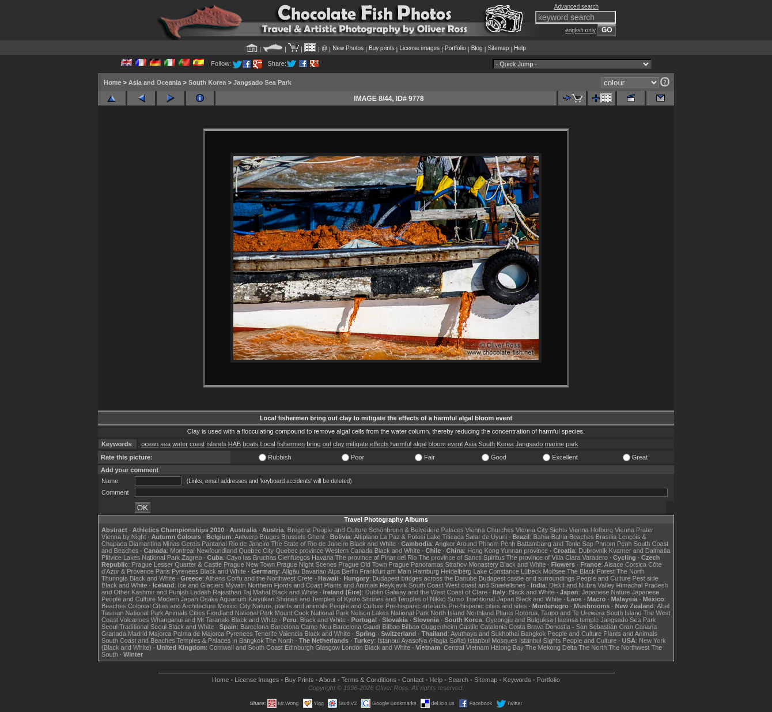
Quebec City (256, 550)
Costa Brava (526, 626)
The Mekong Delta (551, 647)
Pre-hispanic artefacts (415, 605)
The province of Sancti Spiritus (462, 557)
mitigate (357, 443)
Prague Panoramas (416, 564)
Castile (469, 626)
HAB (234, 443)
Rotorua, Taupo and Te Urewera (560, 612)
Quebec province (299, 550)
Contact (413, 679)
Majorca (160, 633)
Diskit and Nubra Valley (582, 585)
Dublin (374, 592)
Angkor (445, 543)
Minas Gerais (181, 543)
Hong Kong (483, 550)
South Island (624, 612)
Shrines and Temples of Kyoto (318, 599)
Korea (505, 443)
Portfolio (455, 48)
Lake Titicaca (445, 536)
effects (379, 443)
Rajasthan (227, 592)
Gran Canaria (638, 626)
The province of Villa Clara (543, 557)
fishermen (291, 443)
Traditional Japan (490, 599)
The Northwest (629, 647)
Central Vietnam (466, 647)
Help (520, 48)
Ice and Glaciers (201, 585)
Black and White (373, 543)
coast (197, 443)
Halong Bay (507, 647)
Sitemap (498, 48)
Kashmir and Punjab (159, 592)
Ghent (316, 536)
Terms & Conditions (368, 679)
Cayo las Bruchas (251, 557)
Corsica (635, 564)
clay (339, 443)
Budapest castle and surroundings (526, 578)
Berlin (350, 571)
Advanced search (576, 6)
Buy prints (381, 48)
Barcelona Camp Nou (301, 626)
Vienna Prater (634, 529)
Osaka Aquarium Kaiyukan (237, 599)
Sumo (456, 599)
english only (580, 30)
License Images (256, 679)
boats (250, 443)
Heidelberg (456, 571)
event (455, 443)
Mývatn (235, 585)
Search (458, 679)
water (180, 443)
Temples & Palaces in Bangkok (220, 640)
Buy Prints (299, 679)
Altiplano (366, 536)
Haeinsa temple (577, 619)
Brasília (606, 536)
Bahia (541, 536)
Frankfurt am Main (385, 571)
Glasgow (327, 647)
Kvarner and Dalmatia (639, 550)
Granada (113, 633)
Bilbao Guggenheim (429, 626)
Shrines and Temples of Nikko (403, 599)
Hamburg (426, 571)
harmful (401, 443)
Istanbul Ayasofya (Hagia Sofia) (421, 640)
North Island (447, 612)
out (327, 443)
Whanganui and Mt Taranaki (190, 619)
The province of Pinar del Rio (376, 557)
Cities (197, 612)
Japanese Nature (606, 592)
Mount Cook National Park (312, 612)
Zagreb (191, 557)
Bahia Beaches (572, 536)
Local (267, 443)
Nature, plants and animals (290, 605)
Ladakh (200, 592)
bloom (437, 443)
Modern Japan (177, 599)
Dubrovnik (592, 550)
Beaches (113, 605)
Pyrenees (185, 571)
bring (313, 443)
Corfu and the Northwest (261, 578)
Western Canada (348, 550)
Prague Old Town (362, 564)
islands (216, 443)
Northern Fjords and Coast (285, 585)
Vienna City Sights (541, 529)
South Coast (426, 585)
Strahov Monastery (471, 564)
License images (420, 48)
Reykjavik (393, 585)
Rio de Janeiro (249, 543)
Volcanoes (134, 619)
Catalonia (493, 626)
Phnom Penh (613, 543)
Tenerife (266, 633)
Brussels (293, 536)
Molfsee (554, 571)
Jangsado (529, 443)
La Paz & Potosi (402, 536)
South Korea (207, 82)
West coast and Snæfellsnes (485, 585)
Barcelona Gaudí (357, 626)
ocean (149, 443)
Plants (504, 612)
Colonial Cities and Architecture (172, 605)
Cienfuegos (294, 557)
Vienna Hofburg (591, 529)
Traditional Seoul (142, 626)
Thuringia (114, 578)
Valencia (290, 633)
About (327, 679)
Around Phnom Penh (485, 543)
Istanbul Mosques (492, 640)
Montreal (182, 550)
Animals (176, 612)
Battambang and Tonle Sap (555, 543)
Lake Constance (496, 571)
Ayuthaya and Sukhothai (485, 633)
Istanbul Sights (540, 640)
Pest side (646, 578)
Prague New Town (249, 564)
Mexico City (234, 605)
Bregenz (299, 529)
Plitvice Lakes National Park (140, 557)
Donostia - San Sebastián (582, 626)
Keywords (517, 679)
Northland (480, 612)
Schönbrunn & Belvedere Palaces (416, 529)
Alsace (613, 564)
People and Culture (340, 529)
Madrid (137, 633)
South (486, 443)
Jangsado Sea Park (262, 82)
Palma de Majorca (199, 633)
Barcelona (254, 626)
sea (165, 443)
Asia (470, 443)
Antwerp (246, 536)
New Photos (348, 48)
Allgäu (291, 571)
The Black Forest (591, 571)
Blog (477, 48)
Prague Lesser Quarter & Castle (177, 564)
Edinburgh (299, 647)
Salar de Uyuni (486, 536)
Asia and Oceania (154, 82)
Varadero (594, 557)
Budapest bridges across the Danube (425, 578)
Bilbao (391, 626)
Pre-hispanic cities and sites (487, 605)
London (352, 647)
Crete (305, 578)
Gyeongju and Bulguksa (519, 619)
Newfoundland (216, 550)
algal (419, 443)
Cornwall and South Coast (246, 647)
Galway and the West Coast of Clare (436, 592)
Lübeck (531, 571)
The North (630, 571)
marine (555, 443)
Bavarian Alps (320, 571)
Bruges (269, 536)
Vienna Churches (490, 529)
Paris (163, 571)
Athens (215, 578)
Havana (323, 557)
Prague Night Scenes (306, 564)
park (572, 443)
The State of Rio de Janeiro (310, 543)
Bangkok (533, 633)
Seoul (109, 626)
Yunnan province (524, 550)
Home (113, 82)
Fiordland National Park (240, 612)
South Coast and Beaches (138, 640)
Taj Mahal (256, 592)
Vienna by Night (123, 536)
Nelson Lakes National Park (389, 612)
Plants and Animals (351, 585)
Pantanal (214, 543)
